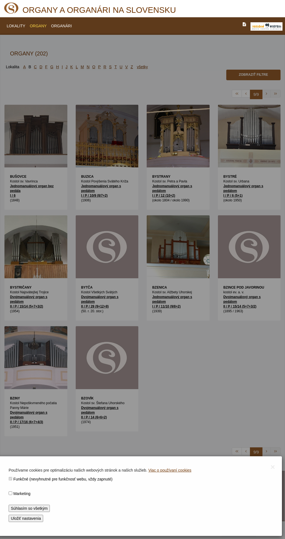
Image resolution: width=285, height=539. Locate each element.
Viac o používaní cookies (169, 470)
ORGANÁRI (61, 26)
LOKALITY (16, 26)
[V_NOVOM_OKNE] (266, 26)
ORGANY (38, 26)
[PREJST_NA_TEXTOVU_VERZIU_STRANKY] (244, 24)
